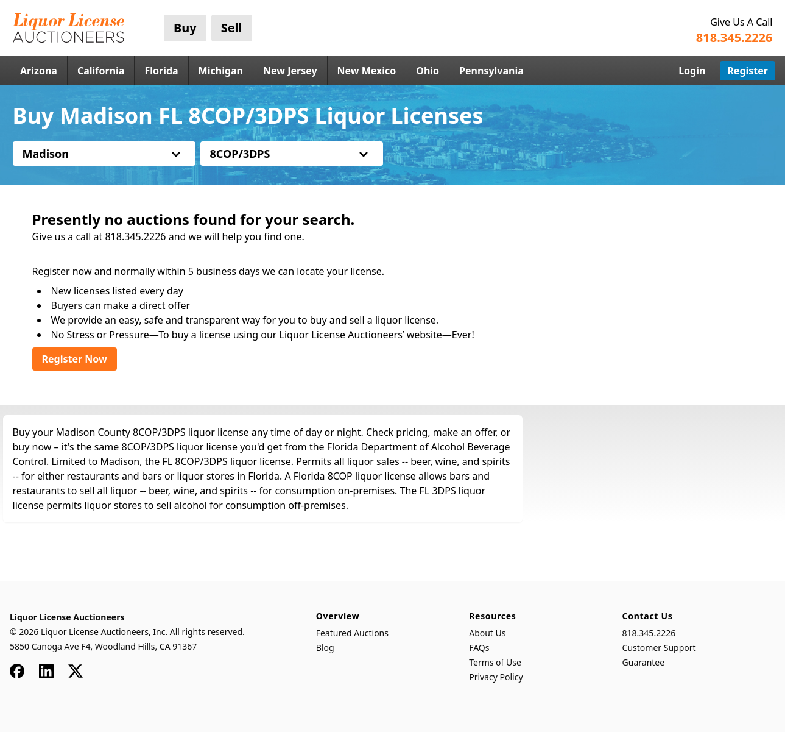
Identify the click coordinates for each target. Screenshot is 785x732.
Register (747, 70)
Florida (161, 70)
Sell (231, 28)
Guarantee (643, 662)
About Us (487, 633)
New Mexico (366, 70)
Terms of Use (495, 662)
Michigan (221, 70)
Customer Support (659, 647)
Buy (185, 28)
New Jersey (290, 70)
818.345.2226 (649, 633)
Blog (325, 647)
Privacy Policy (496, 677)
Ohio (427, 70)
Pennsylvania (491, 70)
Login (691, 70)
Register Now (74, 359)
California (101, 70)
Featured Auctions (352, 633)
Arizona (38, 70)
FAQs (479, 647)
